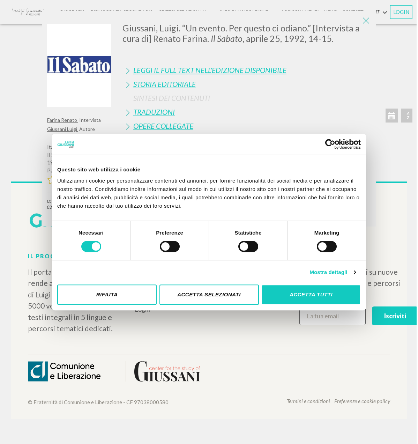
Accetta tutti (311, 294)
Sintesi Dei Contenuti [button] (171, 98)
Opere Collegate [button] (163, 126)
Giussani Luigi (62, 129)
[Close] (366, 21)
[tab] (247, 70)
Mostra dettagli (328, 272)
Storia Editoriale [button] (164, 84)
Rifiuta (107, 294)
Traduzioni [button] (154, 112)
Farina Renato (62, 120)
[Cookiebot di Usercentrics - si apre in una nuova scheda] (330, 144)
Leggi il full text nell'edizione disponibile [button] (209, 70)
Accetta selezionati (209, 294)
